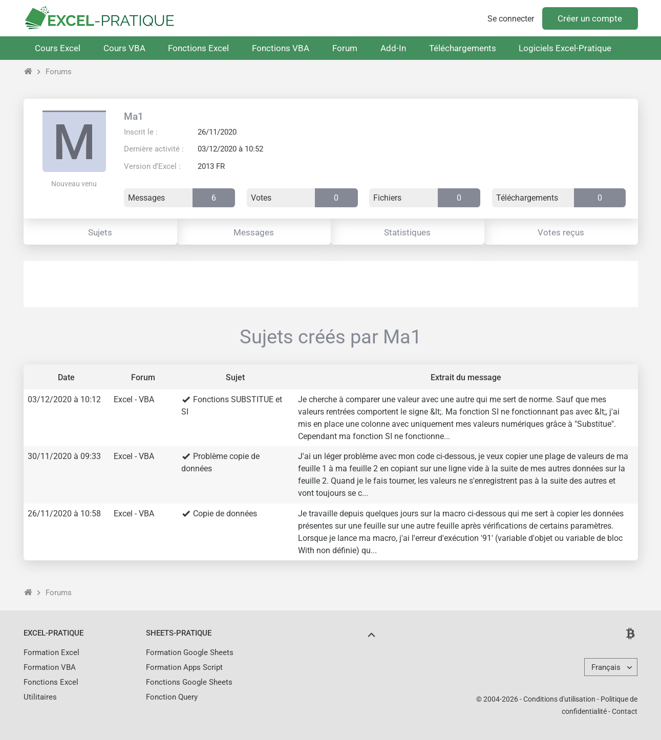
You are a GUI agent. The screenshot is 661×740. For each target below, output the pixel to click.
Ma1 (133, 116)
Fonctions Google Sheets (189, 682)
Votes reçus (561, 232)
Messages (253, 232)
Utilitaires (40, 697)
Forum (344, 48)
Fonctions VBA (280, 48)
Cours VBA (124, 48)
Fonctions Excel (198, 48)
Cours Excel (57, 48)
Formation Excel (51, 652)
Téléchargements (462, 48)
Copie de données (225, 513)
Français (606, 667)
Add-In (393, 48)
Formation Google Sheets (189, 652)
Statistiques (407, 232)
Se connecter (510, 19)
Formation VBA (50, 667)
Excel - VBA (134, 399)
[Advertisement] (331, 284)
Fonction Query (172, 697)
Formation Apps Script (184, 667)
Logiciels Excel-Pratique (565, 48)
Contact (624, 711)
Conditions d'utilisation (559, 699)
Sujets (100, 232)
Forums (59, 71)
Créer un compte (590, 18)
